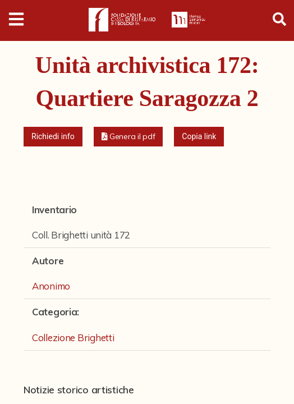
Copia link (199, 136)
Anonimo (51, 286)
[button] (128, 136)
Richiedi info (53, 136)
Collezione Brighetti (73, 337)
